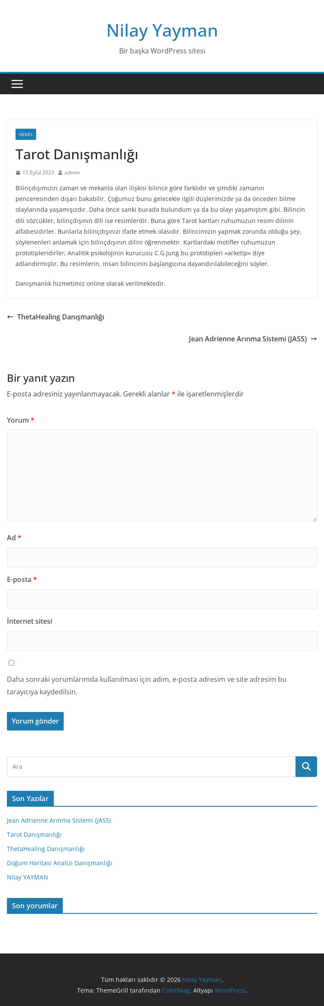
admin (72, 172)
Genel (26, 134)
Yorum (20, 420)
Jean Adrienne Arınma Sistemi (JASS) (253, 339)
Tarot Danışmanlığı (34, 834)
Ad (14, 537)
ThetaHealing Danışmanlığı (55, 317)
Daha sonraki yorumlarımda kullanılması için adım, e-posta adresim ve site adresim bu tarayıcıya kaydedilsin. (147, 685)
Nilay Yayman (162, 30)
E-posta (22, 579)
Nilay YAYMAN (27, 877)
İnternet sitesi (29, 621)
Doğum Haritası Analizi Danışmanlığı (59, 863)
